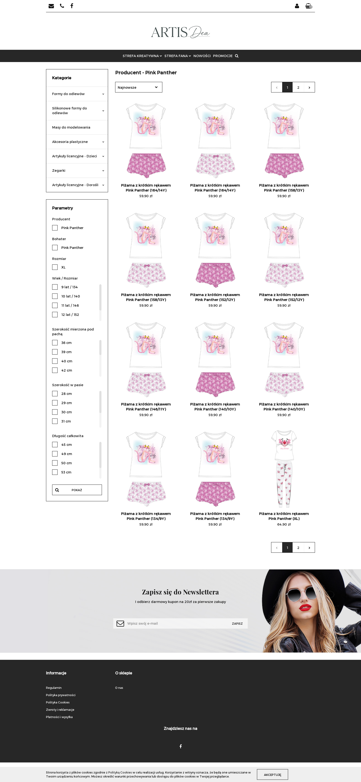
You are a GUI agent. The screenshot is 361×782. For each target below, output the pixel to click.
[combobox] (138, 87)
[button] (309, 6)
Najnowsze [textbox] (127, 87)
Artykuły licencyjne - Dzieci (78, 156)
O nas (119, 687)
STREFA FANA (177, 56)
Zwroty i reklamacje (60, 709)
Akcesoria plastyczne (78, 142)
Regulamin (54, 687)
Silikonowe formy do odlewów (78, 110)
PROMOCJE (223, 56)
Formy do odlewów (78, 94)
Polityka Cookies (58, 702)
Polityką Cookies (120, 772)
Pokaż (77, 490)
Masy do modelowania (71, 127)
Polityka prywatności (61, 695)
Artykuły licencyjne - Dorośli (78, 185)
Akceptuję (272, 774)
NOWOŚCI (202, 56)
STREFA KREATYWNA (142, 56)
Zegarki (78, 170)
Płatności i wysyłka (59, 717)
